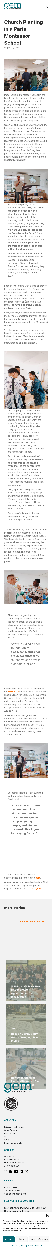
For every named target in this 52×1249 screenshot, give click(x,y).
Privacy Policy (27, 1245)
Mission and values (14, 1127)
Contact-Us (39, 1245)
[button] (47, 1215)
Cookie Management (15, 1193)
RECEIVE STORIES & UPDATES (19, 1201)
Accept (8, 1239)
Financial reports (13, 1143)
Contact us (10, 1156)
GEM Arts (13, 691)
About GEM (10, 1120)
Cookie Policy (14, 1245)
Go (5, 1136)
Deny (21, 1239)
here (37, 877)
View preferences (39, 1239)
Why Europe (10, 1130)
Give (6, 1139)
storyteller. (37, 888)
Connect (9, 1150)
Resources (9, 1133)
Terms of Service (13, 1190)
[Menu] (39, 6)
